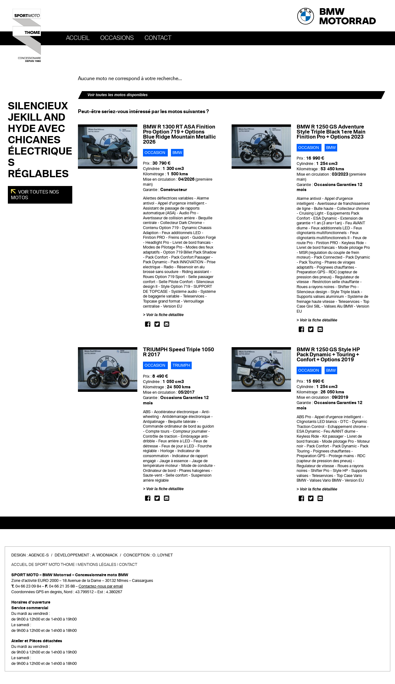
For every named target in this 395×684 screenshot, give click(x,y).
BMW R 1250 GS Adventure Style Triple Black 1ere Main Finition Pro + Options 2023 (331, 132)
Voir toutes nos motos (35, 194)
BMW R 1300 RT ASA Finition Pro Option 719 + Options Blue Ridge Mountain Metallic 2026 (179, 134)
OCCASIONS (117, 38)
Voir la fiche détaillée (165, 315)
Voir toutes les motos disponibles (117, 95)
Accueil (78, 38)
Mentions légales (97, 564)
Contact (158, 38)
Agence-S (39, 555)
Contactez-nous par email (101, 586)
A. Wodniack (105, 555)
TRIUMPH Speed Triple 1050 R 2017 (178, 352)
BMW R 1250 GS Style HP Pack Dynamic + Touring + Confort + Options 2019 (328, 355)
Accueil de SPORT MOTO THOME (43, 564)
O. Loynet (162, 555)
